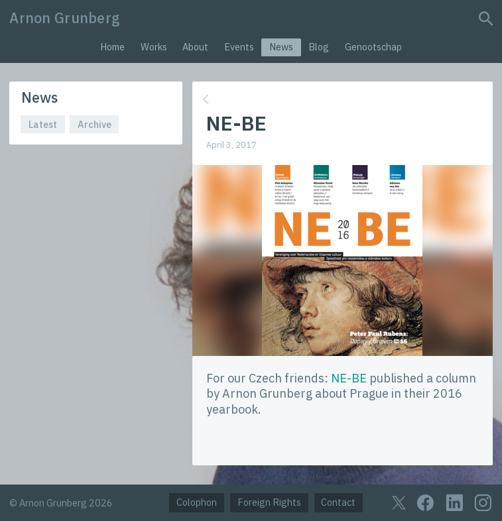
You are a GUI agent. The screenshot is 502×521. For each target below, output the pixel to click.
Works (154, 46)
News (281, 46)
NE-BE (349, 378)
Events (239, 46)
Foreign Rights (269, 502)
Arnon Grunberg (64, 18)
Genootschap (373, 46)
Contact (338, 502)
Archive (94, 124)
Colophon (196, 502)
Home (112, 46)
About (195, 46)
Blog (318, 46)
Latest (43, 124)
